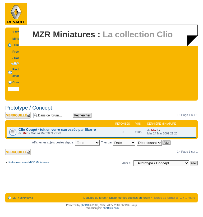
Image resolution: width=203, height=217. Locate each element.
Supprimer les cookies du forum (129, 197)
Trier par (118, 142)
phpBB (85, 205)
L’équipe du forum (94, 197)
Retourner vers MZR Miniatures (28, 162)
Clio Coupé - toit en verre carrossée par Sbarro (57, 130)
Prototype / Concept (28, 108)
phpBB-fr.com (111, 208)
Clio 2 (18, 45)
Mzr (24, 133)
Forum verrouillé (18, 115)
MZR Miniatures (22, 198)
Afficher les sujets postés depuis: (66, 142)
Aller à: (126, 163)
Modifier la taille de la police (15, 63)
